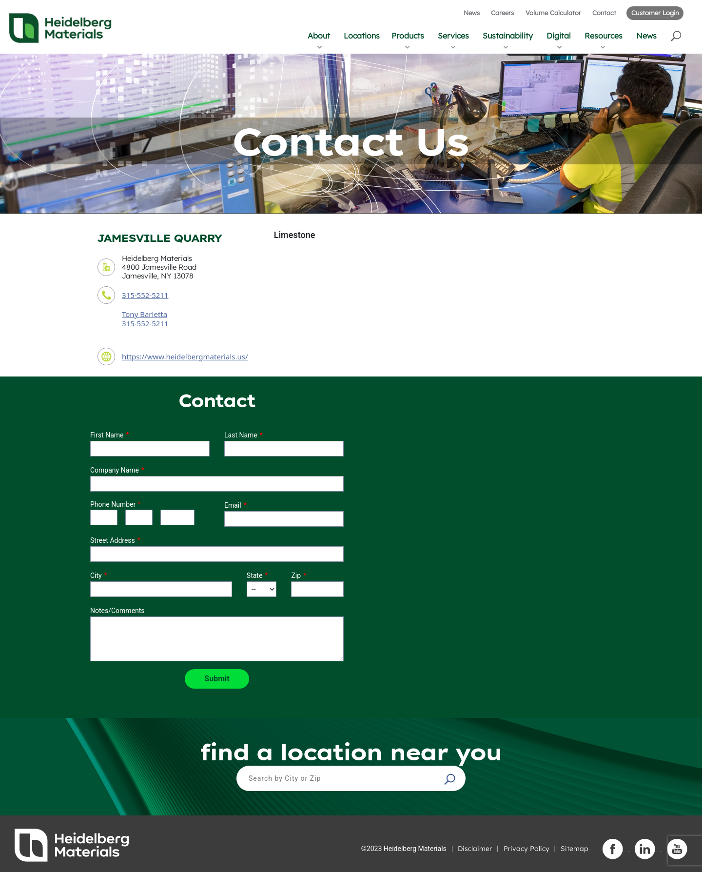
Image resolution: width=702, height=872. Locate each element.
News (472, 13)
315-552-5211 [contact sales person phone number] (145, 323)
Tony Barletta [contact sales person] (144, 314)
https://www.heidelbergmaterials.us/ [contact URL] (185, 356)
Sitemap (574, 848)
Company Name (114, 470)
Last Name (240, 435)
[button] (677, 35)
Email (232, 505)
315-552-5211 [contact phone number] (145, 295)
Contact (604, 13)
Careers (502, 13)
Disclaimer (475, 848)
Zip (296, 575)
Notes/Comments (117, 610)
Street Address (112, 540)
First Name (106, 435)
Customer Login (655, 13)
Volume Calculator (553, 13)
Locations (362, 35)
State (255, 575)
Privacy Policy (526, 848)
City (96, 575)
